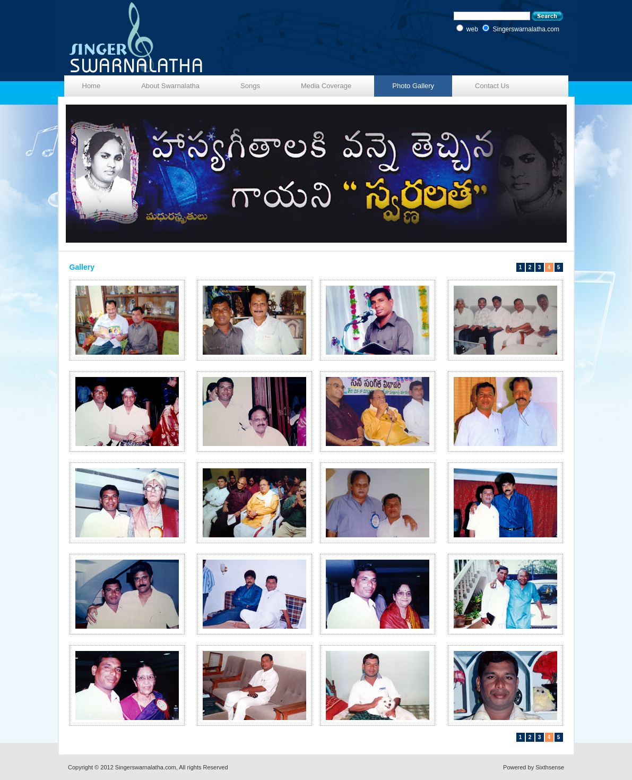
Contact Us (492, 86)
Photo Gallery (413, 86)
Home (91, 86)
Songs (250, 86)
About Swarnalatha (170, 86)
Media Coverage (326, 86)
